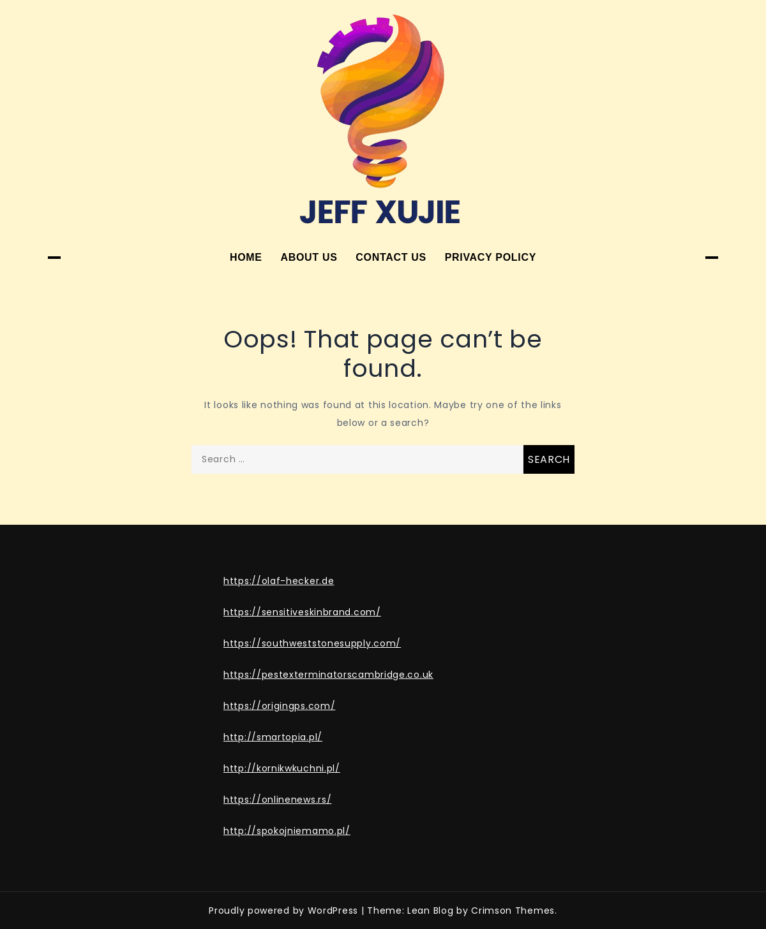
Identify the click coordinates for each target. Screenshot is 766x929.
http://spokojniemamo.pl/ (286, 830)
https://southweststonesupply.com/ (312, 643)
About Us (308, 257)
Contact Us (391, 257)
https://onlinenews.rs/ (277, 799)
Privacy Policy (490, 257)
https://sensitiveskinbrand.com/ (302, 612)
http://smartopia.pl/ (272, 737)
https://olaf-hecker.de (278, 580)
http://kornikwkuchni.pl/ (281, 768)
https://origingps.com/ (279, 705)
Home (246, 257)
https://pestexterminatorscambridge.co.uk (328, 674)
